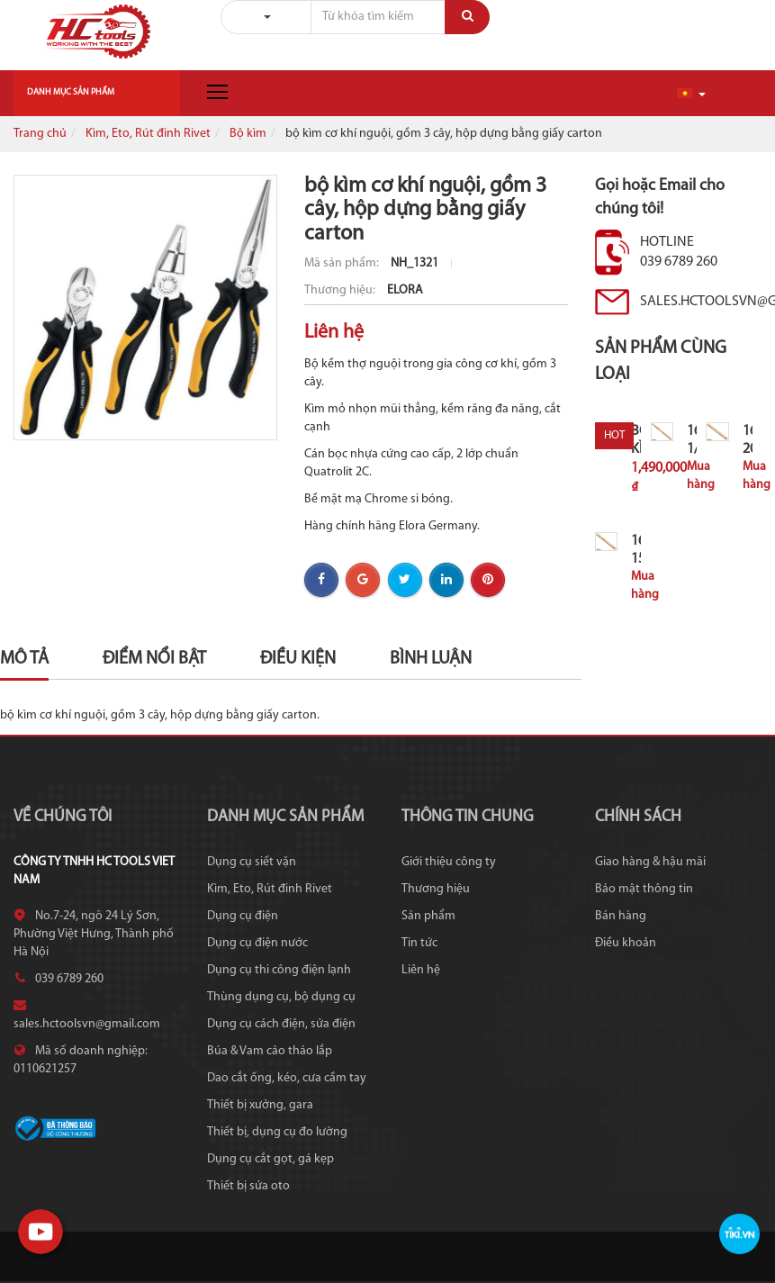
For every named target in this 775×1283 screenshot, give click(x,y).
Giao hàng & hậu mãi (650, 862)
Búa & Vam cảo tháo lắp (269, 1051)
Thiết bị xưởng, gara (260, 1105)
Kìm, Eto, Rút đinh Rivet (148, 133)
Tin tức (419, 943)
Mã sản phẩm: (343, 263)
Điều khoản (625, 943)
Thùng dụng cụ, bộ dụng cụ (281, 997)
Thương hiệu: (341, 290)
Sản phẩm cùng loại (660, 361)
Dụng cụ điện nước (257, 943)
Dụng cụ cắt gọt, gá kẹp (270, 1159)
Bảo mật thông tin (644, 889)
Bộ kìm (248, 133)
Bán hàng (620, 916)
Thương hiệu (435, 889)
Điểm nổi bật (154, 659)
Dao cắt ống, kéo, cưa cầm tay (286, 1078)
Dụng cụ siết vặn (251, 862)
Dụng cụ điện (242, 916)
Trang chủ (40, 133)
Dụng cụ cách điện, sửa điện (281, 1024)
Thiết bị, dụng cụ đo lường (277, 1132)
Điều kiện (298, 659)
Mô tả (24, 659)
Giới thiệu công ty (448, 862)
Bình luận (431, 659)
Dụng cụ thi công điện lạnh (279, 970)
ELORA (405, 290)
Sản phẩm (428, 916)
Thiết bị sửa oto (248, 1186)
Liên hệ (420, 970)
